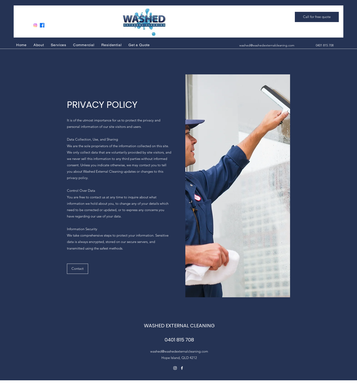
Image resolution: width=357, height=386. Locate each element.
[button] (77, 269)
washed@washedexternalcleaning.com (266, 45)
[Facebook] (42, 25)
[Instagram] (35, 25)
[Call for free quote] (317, 17)
